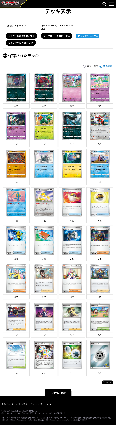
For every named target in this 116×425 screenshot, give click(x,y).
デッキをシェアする (89, 35)
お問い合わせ (7, 404)
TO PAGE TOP (58, 393)
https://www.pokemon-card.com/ (23, 420)
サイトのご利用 (21, 404)
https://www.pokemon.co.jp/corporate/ (61, 420)
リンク (47, 404)
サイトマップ (36, 404)
